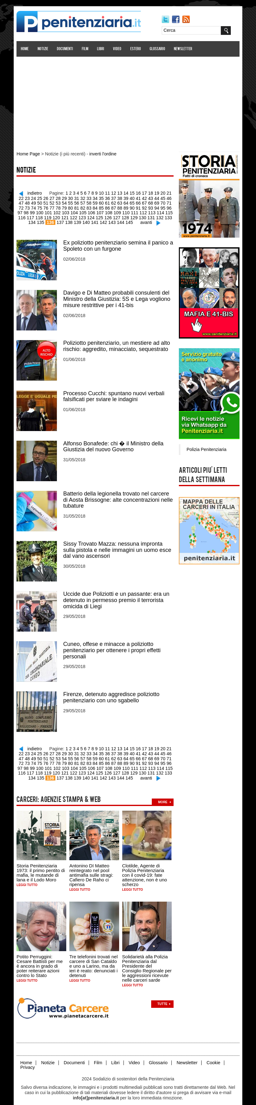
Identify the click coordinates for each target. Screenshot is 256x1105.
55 (56, 202)
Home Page (29, 153)
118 (24, 216)
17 (141, 192)
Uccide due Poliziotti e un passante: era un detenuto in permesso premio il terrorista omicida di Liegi (117, 595)
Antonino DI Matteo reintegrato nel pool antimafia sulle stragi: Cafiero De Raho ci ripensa (92, 868)
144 (112, 220)
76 (29, 206)
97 (156, 206)
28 (50, 197)
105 (66, 211)
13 (117, 192)
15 (129, 192)
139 (70, 220)
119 (32, 216)
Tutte (163, 996)
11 (105, 192)
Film (86, 49)
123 (66, 216)
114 (142, 211)
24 (26, 197)
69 (141, 202)
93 (132, 206)
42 (135, 197)
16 (135, 192)
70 (147, 202)
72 (159, 202)
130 (125, 216)
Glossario (158, 49)
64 (111, 202)
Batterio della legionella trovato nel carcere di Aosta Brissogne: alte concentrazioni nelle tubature (119, 496)
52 (38, 202)
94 (138, 206)
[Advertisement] (128, 100)
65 (117, 202)
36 (99, 197)
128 (108, 216)
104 (58, 211)
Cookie (212, 1055)
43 (141, 197)
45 (153, 197)
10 (99, 192)
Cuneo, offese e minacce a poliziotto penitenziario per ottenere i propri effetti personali (113, 645)
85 (83, 206)
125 (83, 216)
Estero (136, 49)
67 (129, 202)
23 (20, 197)
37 (105, 197)
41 (129, 197)
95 (144, 206)
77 (35, 206)
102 (40, 211)
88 (102, 206)
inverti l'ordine (102, 153)
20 (159, 192)
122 (58, 216)
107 (83, 211)
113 (134, 211)
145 (121, 220)
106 (74, 211)
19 (153, 192)
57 (69, 202)
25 (32, 197)
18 (147, 192)
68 (135, 202)
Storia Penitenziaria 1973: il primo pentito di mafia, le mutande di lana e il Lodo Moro (42, 865)
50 (26, 202)
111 (117, 211)
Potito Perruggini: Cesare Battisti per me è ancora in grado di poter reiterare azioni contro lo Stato (41, 959)
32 (74, 197)
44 (147, 197)
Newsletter (184, 49)
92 (126, 206)
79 (47, 206)
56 (62, 202)
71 (153, 202)
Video (118, 49)
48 (172, 197)
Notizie (44, 49)
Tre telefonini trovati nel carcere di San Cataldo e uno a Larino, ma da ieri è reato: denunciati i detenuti (94, 959)
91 (120, 206)
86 (90, 206)
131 (134, 216)
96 (150, 206)
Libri (101, 49)
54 (50, 202)
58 (74, 202)
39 (117, 197)
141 (87, 220)
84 (78, 206)
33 (81, 197)
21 (165, 192)
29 (56, 197)
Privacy (28, 1059)
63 (105, 202)
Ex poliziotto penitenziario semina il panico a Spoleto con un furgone (119, 244)
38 (111, 197)
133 (151, 216)
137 (53, 220)
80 (53, 206)
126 (91, 216)
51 (32, 202)
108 (91, 211)
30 (62, 197)
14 (123, 192)
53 (44, 202)
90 (114, 206)
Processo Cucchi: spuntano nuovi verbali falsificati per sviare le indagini (114, 393)
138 (61, 220)
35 (93, 197)
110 (108, 211)
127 (100, 216)
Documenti (66, 49)
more (164, 795)
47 (165, 197)
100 (24, 211)
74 (172, 202)
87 (96, 206)
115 (151, 211)
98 (162, 206)
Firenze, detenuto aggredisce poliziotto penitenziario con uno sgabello (112, 692)
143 (104, 220)
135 (168, 216)
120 (40, 216)
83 (71, 206)
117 (168, 211)
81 (59, 206)
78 (41, 206)
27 (44, 197)
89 (108, 206)
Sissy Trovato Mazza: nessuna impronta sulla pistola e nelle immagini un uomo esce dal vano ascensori (118, 546)
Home (26, 49)
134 (159, 216)
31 (69, 197)
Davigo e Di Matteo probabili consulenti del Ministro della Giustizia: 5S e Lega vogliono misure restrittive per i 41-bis (117, 296)
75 (23, 206)
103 (49, 211)
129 (117, 216)
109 (100, 211)
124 (74, 216)
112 (125, 211)
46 (159, 197)
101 (32, 211)
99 (168, 206)
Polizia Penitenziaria (205, 448)
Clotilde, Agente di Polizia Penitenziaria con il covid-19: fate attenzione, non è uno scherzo (145, 868)
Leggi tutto (28, 878)
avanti (137, 220)
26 (38, 197)
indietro (33, 192)
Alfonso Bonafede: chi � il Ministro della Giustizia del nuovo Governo (114, 443)
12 (111, 192)
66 (123, 202)
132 (142, 216)
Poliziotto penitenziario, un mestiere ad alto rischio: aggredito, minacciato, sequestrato (117, 343)
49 (20, 202)
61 (93, 202)
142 (95, 220)
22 (172, 192)
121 (49, 216)
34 (87, 197)
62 (99, 202)
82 (65, 206)
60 (87, 202)
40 (123, 197)
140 (78, 220)
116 (159, 211)
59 (81, 202)
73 (165, 202)
